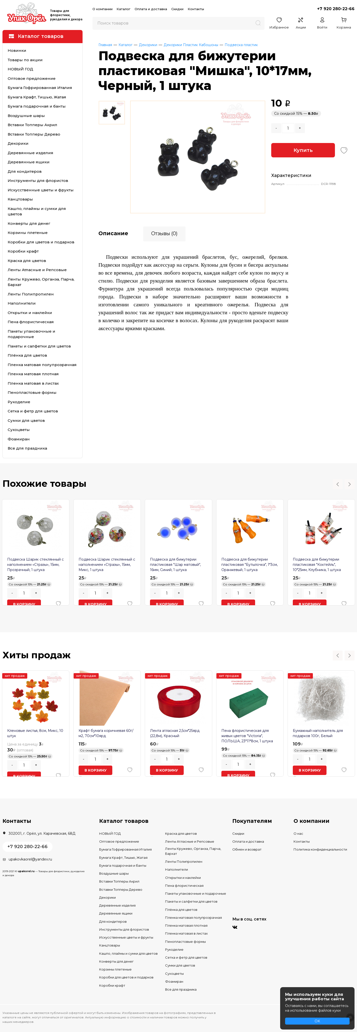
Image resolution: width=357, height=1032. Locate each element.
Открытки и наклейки (30, 312)
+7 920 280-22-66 (336, 8)
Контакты (196, 9)
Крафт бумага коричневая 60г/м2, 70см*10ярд (106, 733)
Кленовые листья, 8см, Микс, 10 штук (35, 733)
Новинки (17, 50)
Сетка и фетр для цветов (33, 411)
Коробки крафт (23, 251)
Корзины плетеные (28, 232)
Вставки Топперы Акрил (32, 124)
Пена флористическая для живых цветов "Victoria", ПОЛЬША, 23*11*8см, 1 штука (247, 735)
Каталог (123, 9)
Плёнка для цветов (27, 355)
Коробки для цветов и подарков (41, 242)
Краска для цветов (27, 260)
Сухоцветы (19, 429)
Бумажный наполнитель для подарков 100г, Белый (318, 733)
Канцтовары (20, 199)
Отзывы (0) (164, 233)
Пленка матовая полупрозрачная (42, 364)
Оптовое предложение (32, 78)
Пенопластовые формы (32, 392)
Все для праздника (27, 448)
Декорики (18, 143)
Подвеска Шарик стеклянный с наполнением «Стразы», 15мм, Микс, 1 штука (107, 564)
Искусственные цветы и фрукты (41, 190)
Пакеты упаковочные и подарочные (31, 334)
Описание (113, 233)
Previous (338, 484)
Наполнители (22, 303)
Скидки (177, 9)
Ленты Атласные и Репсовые (37, 269)
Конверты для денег (29, 223)
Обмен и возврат (247, 849)
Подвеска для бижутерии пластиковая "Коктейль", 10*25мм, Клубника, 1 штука (317, 564)
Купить (303, 150)
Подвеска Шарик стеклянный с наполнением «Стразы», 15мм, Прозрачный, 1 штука (35, 564)
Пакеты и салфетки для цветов (39, 346)
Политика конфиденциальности (320, 849)
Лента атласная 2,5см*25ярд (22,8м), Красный (175, 733)
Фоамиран (19, 439)
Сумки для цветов (26, 420)
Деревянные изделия (30, 152)
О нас (298, 833)
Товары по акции (25, 59)
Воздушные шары (26, 115)
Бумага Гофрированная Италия (40, 87)
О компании (102, 9)
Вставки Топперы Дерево (34, 134)
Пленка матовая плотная (33, 374)
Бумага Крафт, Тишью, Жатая (37, 97)
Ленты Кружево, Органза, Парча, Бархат (41, 282)
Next (350, 484)
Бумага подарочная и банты (37, 106)
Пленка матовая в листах (33, 383)
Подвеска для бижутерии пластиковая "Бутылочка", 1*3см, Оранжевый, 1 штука (249, 564)
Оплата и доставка (151, 9)
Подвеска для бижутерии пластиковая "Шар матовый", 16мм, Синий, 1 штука (175, 564)
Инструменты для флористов (38, 180)
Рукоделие (19, 402)
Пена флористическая (31, 321)
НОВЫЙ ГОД (20, 69)
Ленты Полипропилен (31, 294)
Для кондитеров (25, 171)
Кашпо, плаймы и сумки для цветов (37, 211)
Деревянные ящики (29, 162)
